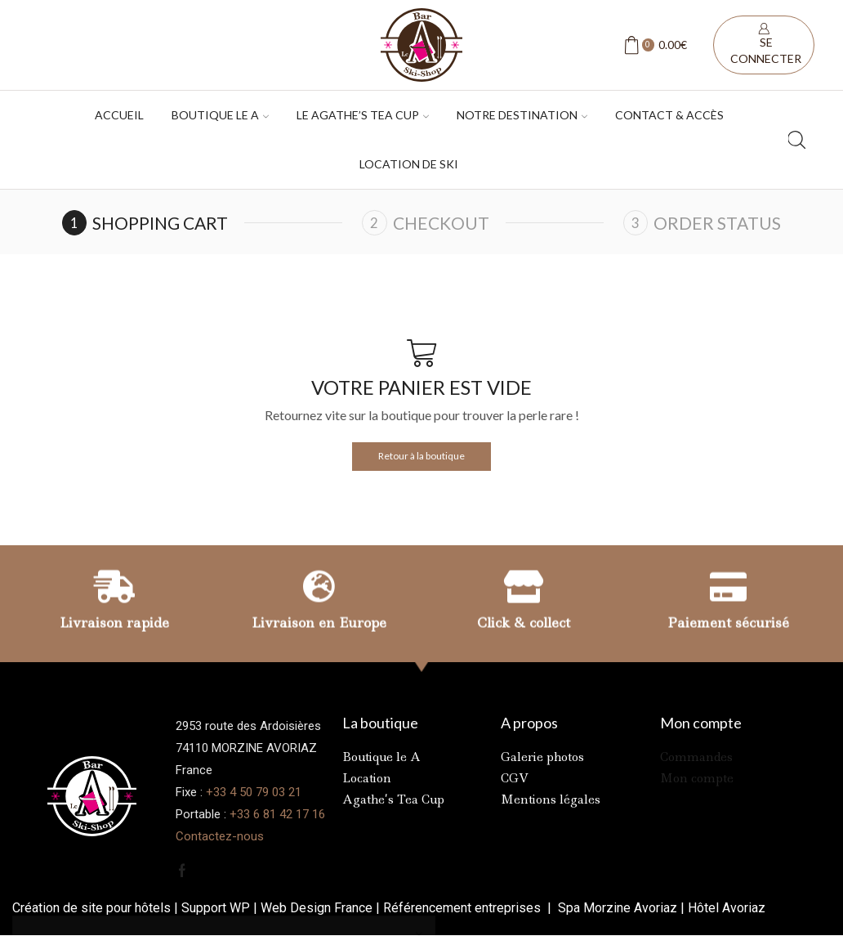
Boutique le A (381, 757)
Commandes (696, 757)
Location (366, 778)
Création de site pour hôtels (91, 908)
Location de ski (408, 164)
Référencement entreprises (463, 908)
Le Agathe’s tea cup (363, 115)
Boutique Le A (220, 115)
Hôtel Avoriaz (726, 908)
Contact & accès (669, 115)
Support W (211, 908)
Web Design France (316, 908)
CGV (515, 778)
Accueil (119, 115)
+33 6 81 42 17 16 (277, 814)
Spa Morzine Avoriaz (616, 908)
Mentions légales (550, 799)
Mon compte (697, 778)
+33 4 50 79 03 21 (253, 792)
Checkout (441, 223)
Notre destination (522, 115)
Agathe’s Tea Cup (393, 799)
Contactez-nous (220, 836)
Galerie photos (542, 757)
